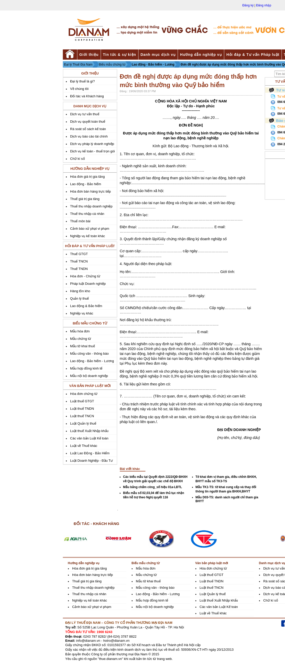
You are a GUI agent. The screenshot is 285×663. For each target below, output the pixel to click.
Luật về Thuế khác (83, 446)
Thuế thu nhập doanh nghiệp (91, 206)
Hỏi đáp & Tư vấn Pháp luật (253, 54)
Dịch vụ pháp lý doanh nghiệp (92, 144)
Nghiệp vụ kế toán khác (87, 236)
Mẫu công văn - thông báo (89, 353)
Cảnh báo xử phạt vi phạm (89, 228)
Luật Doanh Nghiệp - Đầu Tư (91, 460)
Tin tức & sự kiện (119, 54)
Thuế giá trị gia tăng (85, 199)
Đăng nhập (263, 5)
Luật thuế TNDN (82, 409)
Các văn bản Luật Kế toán (89, 438)
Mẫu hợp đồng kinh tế (86, 368)
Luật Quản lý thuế (83, 423)
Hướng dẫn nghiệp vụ (201, 54)
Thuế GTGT (79, 254)
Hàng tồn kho (80, 291)
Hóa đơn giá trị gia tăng (87, 176)
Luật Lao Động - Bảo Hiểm (89, 453)
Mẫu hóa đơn (80, 331)
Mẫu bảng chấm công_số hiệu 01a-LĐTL (152, 487)
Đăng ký (248, 5)
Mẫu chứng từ (80, 339)
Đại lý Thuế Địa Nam (78, 64)
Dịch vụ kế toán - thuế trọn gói (92, 151)
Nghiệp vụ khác (81, 313)
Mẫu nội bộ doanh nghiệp (89, 376)
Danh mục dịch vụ (158, 54)
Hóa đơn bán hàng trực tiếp (90, 191)
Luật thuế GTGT (82, 401)
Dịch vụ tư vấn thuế (84, 114)
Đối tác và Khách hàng (87, 96)
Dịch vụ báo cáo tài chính (89, 136)
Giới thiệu (88, 54)
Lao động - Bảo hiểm (85, 184)
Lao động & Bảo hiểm (86, 306)
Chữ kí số (77, 159)
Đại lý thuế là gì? (82, 81)
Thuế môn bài (80, 221)
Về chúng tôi (79, 89)
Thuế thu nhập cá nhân (87, 214)
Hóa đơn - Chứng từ (85, 276)
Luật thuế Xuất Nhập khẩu (89, 431)
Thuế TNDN (79, 269)
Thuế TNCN (79, 261)
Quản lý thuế (79, 298)
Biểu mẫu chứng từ (112, 64)
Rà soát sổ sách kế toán (88, 129)
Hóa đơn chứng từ (83, 394)
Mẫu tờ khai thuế (82, 346)
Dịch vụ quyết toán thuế (87, 121)
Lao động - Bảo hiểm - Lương (153, 64)
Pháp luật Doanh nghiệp (88, 284)
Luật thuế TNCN (82, 416)
